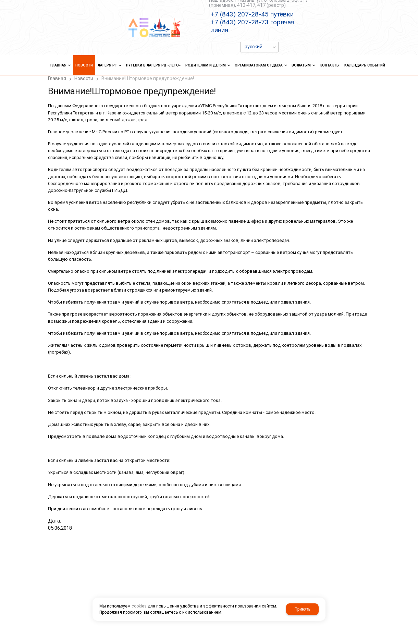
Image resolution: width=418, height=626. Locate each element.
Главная (57, 78)
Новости (83, 78)
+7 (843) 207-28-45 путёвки (252, 14)
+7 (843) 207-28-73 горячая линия (252, 26)
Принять (302, 609)
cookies (139, 606)
